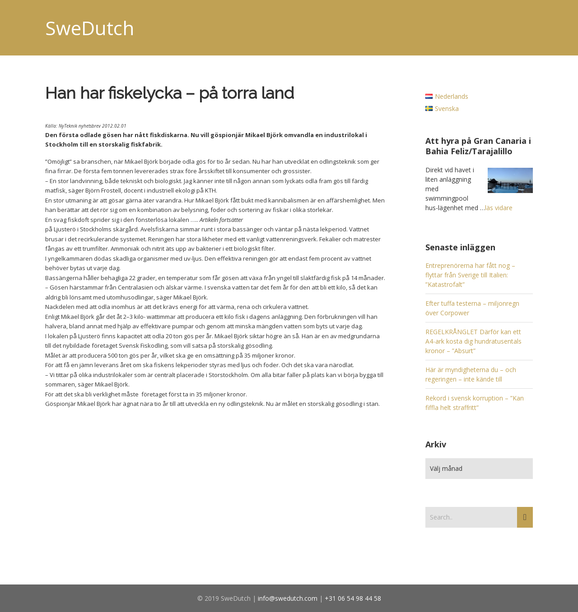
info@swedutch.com (287, 598)
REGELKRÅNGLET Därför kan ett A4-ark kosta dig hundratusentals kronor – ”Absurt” (473, 341)
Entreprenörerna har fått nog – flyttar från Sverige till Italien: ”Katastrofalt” (470, 275)
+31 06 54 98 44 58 (353, 598)
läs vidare (499, 207)
